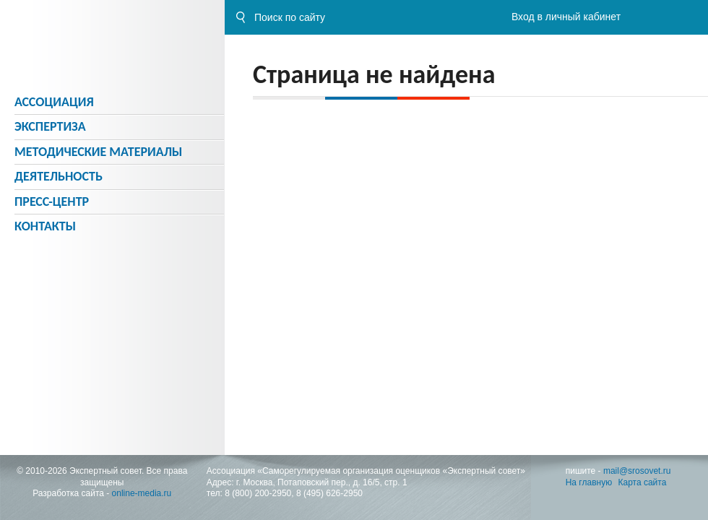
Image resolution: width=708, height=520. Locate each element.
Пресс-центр (51, 201)
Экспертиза (50, 126)
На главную (589, 482)
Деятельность (58, 176)
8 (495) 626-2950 (329, 493)
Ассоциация (54, 102)
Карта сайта (642, 482)
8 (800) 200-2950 (258, 493)
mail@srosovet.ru (637, 471)
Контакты (45, 226)
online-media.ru (142, 493)
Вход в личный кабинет (566, 16)
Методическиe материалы (98, 152)
